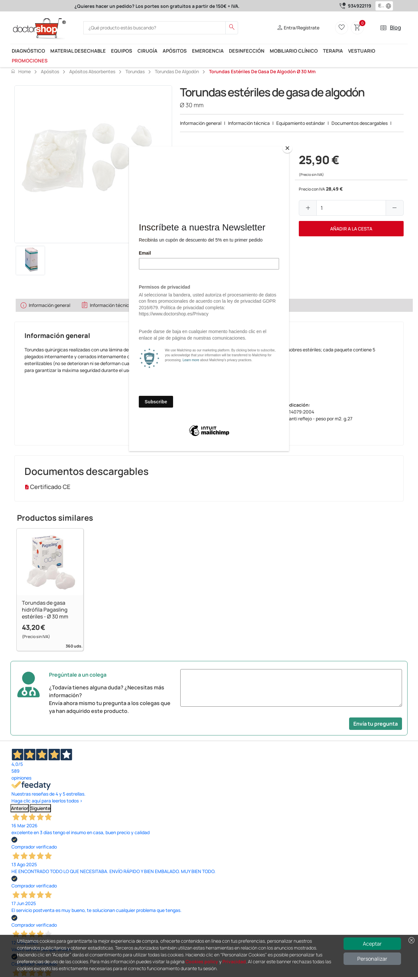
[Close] (287, 148)
